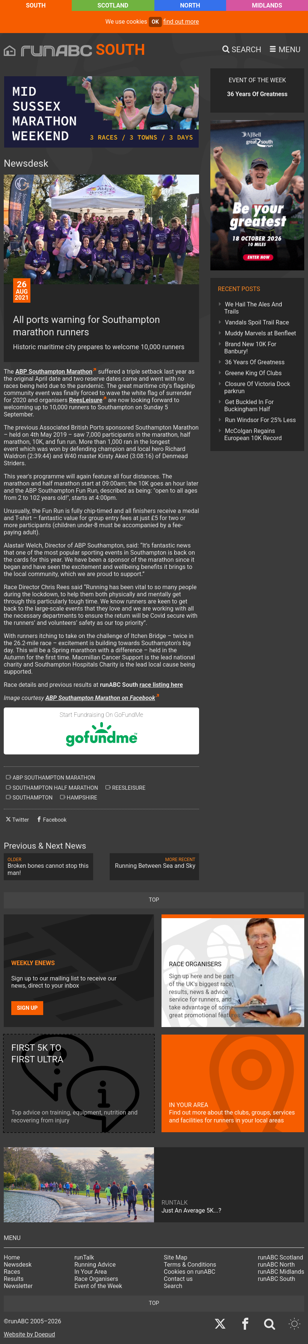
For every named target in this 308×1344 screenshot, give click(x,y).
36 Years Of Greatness (255, 362)
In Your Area (90, 1271)
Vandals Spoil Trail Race (257, 322)
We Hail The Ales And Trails (253, 308)
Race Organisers (96, 1278)
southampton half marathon (52, 787)
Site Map (175, 1257)
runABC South (276, 1278)
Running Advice (95, 1264)
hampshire (78, 797)
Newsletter (18, 1286)
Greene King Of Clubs (253, 373)
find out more (181, 21)
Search (173, 1286)
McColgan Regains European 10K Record (253, 434)
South (36, 5)
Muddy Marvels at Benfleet (260, 333)
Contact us (178, 1278)
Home (12, 1257)
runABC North (276, 1264)
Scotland (113, 5)
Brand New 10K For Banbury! (250, 348)
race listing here (161, 684)
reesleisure (125, 787)
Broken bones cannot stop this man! (48, 866)
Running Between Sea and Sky (154, 863)
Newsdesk (18, 1264)
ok (155, 22)
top (154, 900)
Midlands (267, 5)
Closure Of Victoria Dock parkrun (257, 387)
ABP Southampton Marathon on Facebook (100, 697)
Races (12, 1271)
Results (14, 1278)
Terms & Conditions (190, 1264)
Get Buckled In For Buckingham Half (249, 405)
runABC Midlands (281, 1271)
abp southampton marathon (50, 777)
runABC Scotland (280, 1257)
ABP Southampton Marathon (53, 371)
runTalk (84, 1257)
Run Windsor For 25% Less (260, 420)
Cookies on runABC (189, 1271)
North (190, 5)
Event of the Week (98, 1286)
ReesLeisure (86, 400)
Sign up (27, 1008)
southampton (29, 797)
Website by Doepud (29, 1334)
